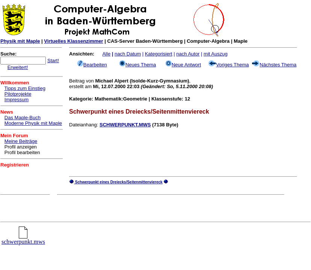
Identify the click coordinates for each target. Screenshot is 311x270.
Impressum (17, 99)
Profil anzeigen (21, 147)
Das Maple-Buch (23, 117)
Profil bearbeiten (22, 152)
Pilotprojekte (18, 94)
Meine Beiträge (21, 141)
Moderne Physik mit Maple (33, 123)
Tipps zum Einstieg (25, 88)
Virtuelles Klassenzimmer (73, 41)
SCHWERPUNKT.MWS (125, 125)
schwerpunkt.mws (23, 239)
